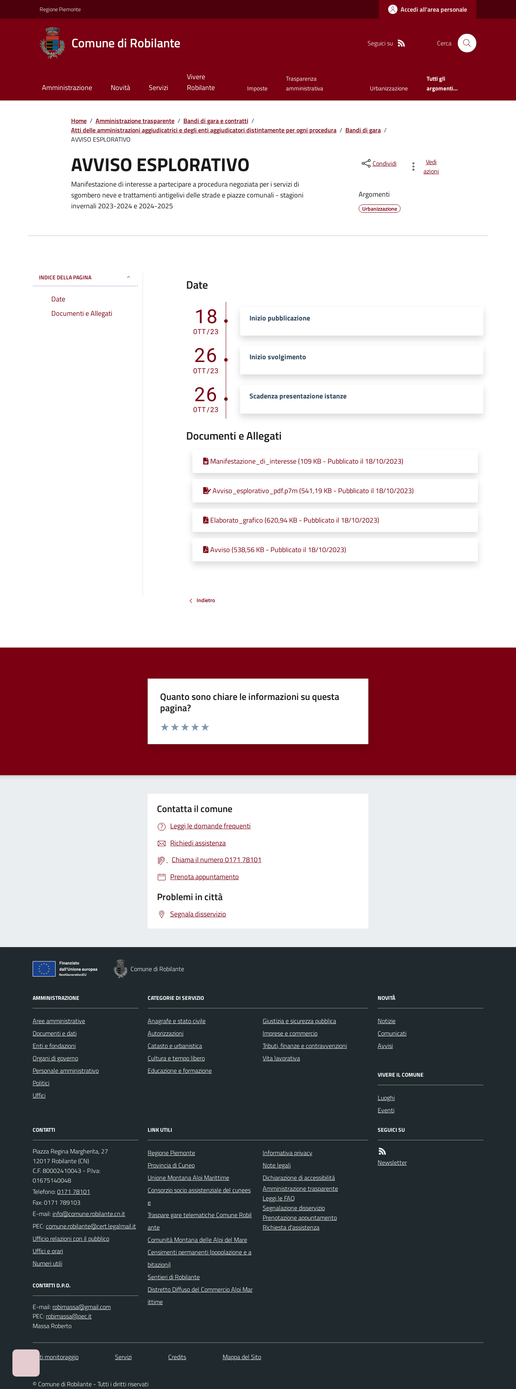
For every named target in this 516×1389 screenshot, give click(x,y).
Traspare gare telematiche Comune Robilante (200, 1221)
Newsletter (392, 1162)
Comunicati (392, 1033)
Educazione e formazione (180, 1070)
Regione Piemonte (60, 9)
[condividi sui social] (378, 163)
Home (79, 120)
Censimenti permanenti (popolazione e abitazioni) (199, 1258)
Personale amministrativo (66, 1070)
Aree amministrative (59, 1020)
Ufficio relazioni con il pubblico (71, 1238)
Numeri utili (47, 1263)
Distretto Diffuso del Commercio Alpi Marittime (200, 1295)
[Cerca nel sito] (464, 43)
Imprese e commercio (290, 1033)
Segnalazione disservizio (294, 1207)
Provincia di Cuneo (171, 1165)
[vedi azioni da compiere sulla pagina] (425, 166)
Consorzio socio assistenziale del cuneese (199, 1196)
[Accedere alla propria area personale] (427, 9)
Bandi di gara (363, 130)
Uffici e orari (48, 1251)
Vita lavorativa (281, 1058)
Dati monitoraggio (55, 1356)
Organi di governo (55, 1058)
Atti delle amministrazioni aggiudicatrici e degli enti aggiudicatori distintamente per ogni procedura (203, 130)
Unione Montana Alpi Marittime (188, 1177)
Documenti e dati (55, 1033)
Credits (177, 1356)
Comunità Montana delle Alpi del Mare (197, 1239)
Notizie (387, 1020)
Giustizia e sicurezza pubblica (299, 1020)
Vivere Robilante (201, 82)
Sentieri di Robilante (174, 1277)
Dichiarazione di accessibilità (299, 1177)
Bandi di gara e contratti (215, 120)
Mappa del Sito (242, 1356)
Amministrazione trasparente (135, 120)
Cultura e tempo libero (176, 1058)
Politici (41, 1083)
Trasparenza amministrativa (304, 83)
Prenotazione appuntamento (300, 1217)
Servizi (158, 87)
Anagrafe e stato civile (177, 1020)
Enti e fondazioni (54, 1045)
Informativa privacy (287, 1152)
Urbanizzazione (389, 88)
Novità (120, 87)
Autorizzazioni (165, 1033)
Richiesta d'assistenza (291, 1227)
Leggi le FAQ (279, 1198)
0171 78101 (73, 1191)
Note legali (277, 1165)
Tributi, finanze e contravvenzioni (305, 1045)
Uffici (39, 1095)
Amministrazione (67, 87)
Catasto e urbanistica (175, 1045)
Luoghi (386, 1097)
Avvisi (385, 1045)
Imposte (257, 88)
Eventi (386, 1110)
